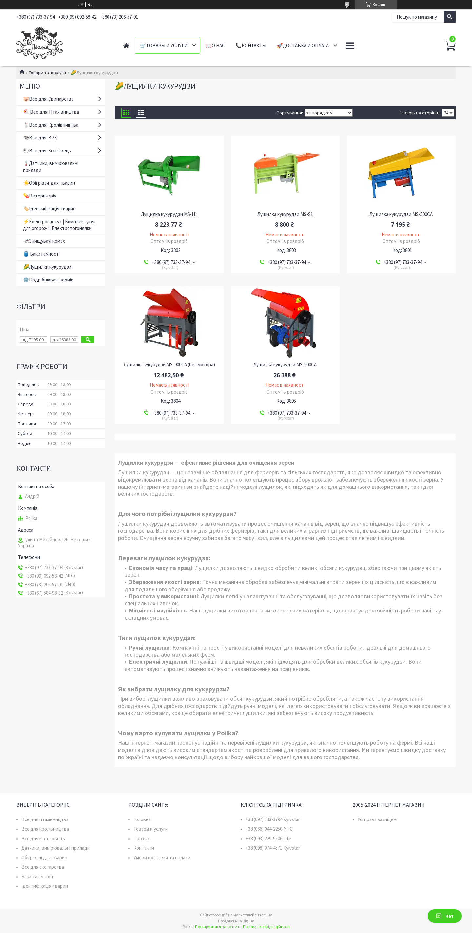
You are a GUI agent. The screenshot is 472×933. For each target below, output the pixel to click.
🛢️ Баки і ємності (41, 254)
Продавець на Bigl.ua (236, 920)
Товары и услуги (150, 829)
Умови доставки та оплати (161, 857)
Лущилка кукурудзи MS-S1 (285, 214)
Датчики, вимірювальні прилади (55, 848)
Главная (126, 45)
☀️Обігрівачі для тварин (49, 183)
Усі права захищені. (378, 819)
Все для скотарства (42, 867)
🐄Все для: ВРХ (40, 138)
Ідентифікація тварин (44, 886)
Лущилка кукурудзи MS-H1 (169, 214)
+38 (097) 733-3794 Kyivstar (273, 819)
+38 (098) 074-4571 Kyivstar (273, 848)
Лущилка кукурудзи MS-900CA (285, 365)
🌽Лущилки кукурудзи (47, 267)
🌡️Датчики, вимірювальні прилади (50, 166)
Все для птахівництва (45, 819)
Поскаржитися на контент (218, 926)
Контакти (143, 848)
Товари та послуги (47, 72)
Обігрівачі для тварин (44, 857)
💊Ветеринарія (39, 196)
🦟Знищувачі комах (44, 241)
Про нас (141, 838)
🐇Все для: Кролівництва (50, 125)
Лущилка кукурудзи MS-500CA (401, 214)
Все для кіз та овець (43, 838)
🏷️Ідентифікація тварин (49, 208)
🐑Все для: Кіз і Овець (47, 150)
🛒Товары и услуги (163, 45)
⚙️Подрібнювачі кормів (48, 280)
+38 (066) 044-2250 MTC (269, 829)
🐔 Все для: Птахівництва (51, 112)
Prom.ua (265, 914)
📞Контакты (250, 45)
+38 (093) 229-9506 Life (268, 838)
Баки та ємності (38, 876)
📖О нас (215, 45)
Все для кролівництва (45, 829)
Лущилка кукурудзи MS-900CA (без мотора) (169, 365)
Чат (445, 916)
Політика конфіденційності (266, 926)
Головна (142, 819)
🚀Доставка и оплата (303, 45)
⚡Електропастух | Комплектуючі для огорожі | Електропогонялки (59, 224)
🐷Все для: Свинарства (48, 99)
